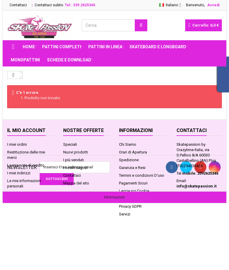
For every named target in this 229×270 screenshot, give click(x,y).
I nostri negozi (75, 167)
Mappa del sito (76, 183)
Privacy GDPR (130, 206)
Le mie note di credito (25, 165)
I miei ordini (17, 144)
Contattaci (18, 5)
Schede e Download (69, 60)
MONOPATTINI (25, 60)
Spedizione (129, 160)
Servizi (124, 214)
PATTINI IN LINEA (105, 46)
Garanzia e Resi (132, 167)
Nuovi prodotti (75, 152)
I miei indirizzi (18, 173)
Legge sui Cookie (134, 191)
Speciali (70, 144)
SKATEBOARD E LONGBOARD (157, 46)
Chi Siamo (127, 144)
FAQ (122, 198)
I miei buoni (17, 194)
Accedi (213, 5)
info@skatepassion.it (196, 186)
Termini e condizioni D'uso (141, 175)
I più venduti (73, 160)
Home (29, 46)
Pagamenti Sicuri (133, 183)
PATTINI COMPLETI (61, 46)
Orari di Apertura (133, 152)
